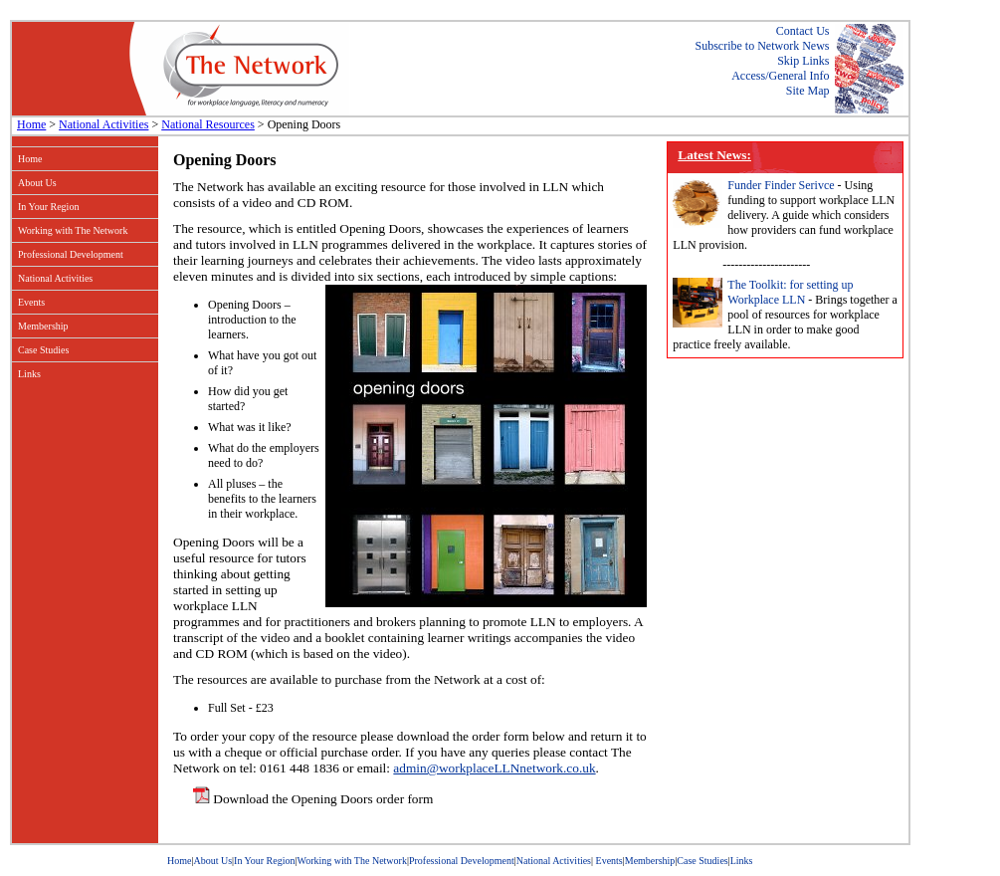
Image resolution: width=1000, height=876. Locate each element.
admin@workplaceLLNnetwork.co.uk (494, 768)
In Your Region (48, 206)
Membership (43, 326)
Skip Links (803, 61)
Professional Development (70, 254)
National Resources (208, 124)
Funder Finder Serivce (780, 185)
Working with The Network (72, 230)
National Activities (103, 124)
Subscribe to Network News (763, 46)
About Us (37, 182)
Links (29, 373)
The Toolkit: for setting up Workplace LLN (790, 292)
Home (31, 124)
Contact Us (803, 31)
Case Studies (43, 349)
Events (31, 302)
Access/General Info (780, 76)
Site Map (808, 91)
